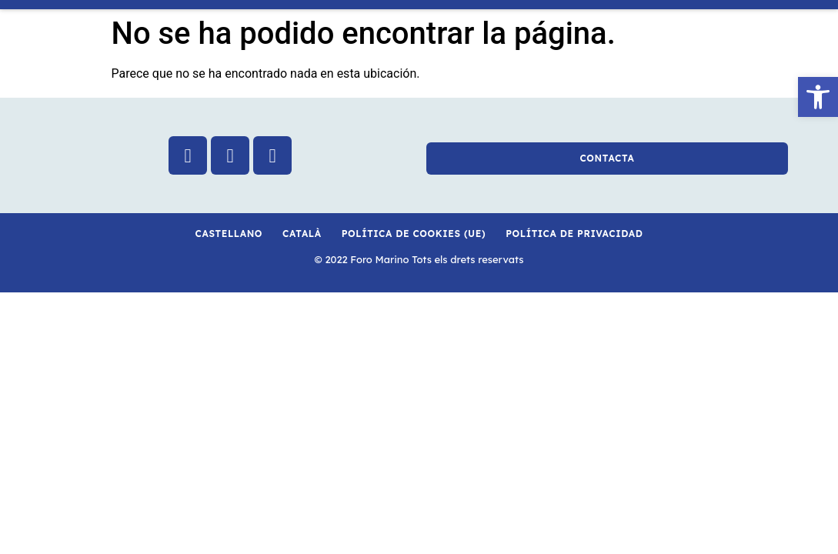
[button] (818, 97)
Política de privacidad (574, 233)
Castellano (229, 233)
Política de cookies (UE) (414, 233)
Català (302, 233)
